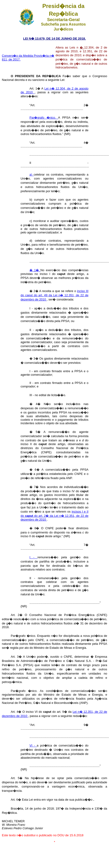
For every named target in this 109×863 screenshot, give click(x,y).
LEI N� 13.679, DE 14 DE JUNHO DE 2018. (54, 38)
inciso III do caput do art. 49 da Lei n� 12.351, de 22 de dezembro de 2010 (54, 295)
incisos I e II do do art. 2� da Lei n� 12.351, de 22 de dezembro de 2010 (54, 515)
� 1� (34, 270)
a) (31, 174)
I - (33, 557)
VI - (33, 745)
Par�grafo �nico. (43, 117)
